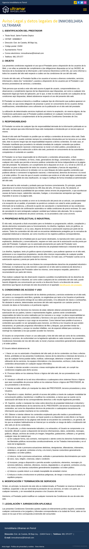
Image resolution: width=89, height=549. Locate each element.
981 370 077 (67, 534)
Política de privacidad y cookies (22, 546)
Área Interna (39, 546)
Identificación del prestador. (71, 285)
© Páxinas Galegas (80, 546)
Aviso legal (6, 546)
